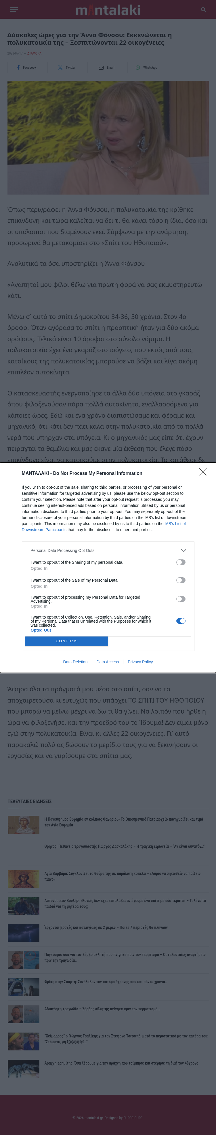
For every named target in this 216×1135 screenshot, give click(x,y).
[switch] (181, 562)
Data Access (107, 662)
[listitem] (108, 551)
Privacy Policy (140, 662)
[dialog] (108, 567)
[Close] (204, 473)
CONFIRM (66, 641)
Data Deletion (75, 662)
